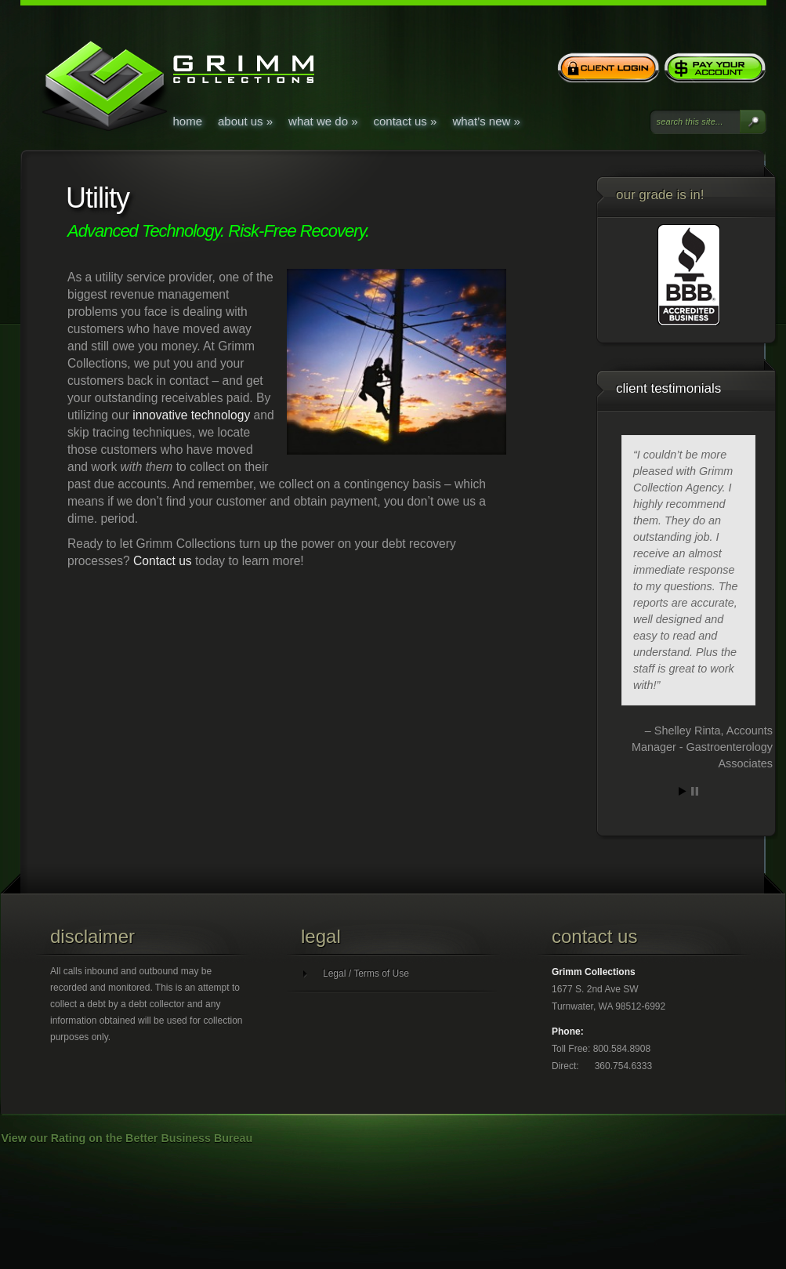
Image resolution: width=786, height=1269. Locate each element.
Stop (694, 791)
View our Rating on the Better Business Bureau (127, 1138)
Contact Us (405, 121)
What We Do (322, 121)
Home (188, 121)
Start (682, 791)
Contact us (162, 560)
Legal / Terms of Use (366, 973)
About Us (245, 121)
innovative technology (191, 415)
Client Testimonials (668, 388)
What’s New (486, 121)
